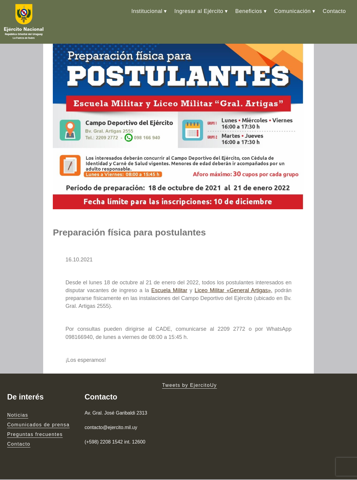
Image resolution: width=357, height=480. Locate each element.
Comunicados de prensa (38, 425)
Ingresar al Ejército (198, 11)
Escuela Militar (169, 291)
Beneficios (248, 11)
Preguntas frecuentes (35, 435)
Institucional (146, 11)
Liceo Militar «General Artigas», (234, 291)
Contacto (334, 11)
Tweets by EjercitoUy (189, 386)
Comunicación (292, 11)
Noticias (17, 415)
